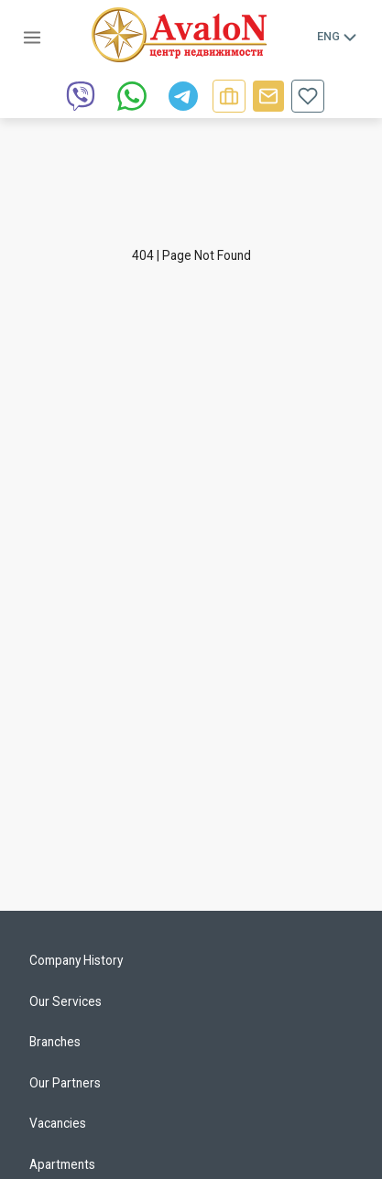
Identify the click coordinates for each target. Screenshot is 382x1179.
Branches (55, 1041)
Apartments (62, 1164)
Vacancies (57, 1123)
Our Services (65, 1001)
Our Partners (65, 1083)
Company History (76, 960)
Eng (338, 36)
